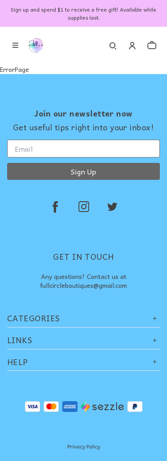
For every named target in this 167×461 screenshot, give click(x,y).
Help (83, 362)
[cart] (152, 45)
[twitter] (112, 206)
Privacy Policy (83, 446)
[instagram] (83, 206)
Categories (83, 318)
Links (83, 340)
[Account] (132, 45)
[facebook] (55, 206)
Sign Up (83, 171)
